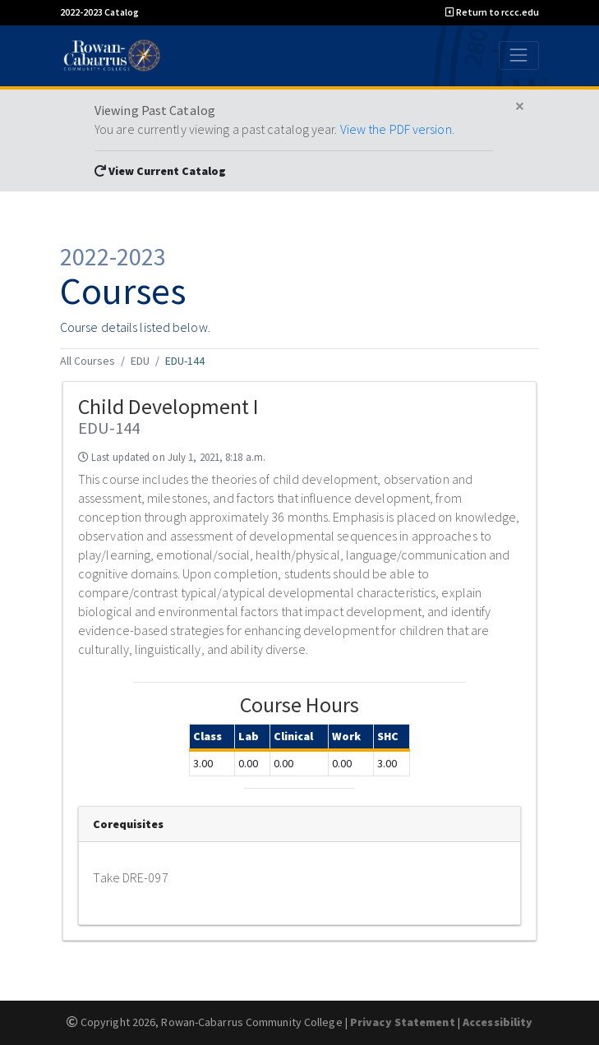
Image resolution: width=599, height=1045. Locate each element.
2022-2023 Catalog (99, 12)
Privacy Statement (402, 1022)
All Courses (87, 360)
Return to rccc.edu (492, 12)
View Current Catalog (160, 170)
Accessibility (497, 1022)
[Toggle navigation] (519, 55)
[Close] (519, 107)
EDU (140, 360)
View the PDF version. (397, 129)
